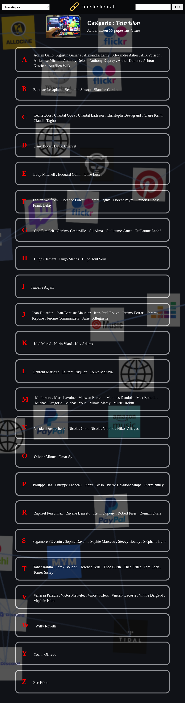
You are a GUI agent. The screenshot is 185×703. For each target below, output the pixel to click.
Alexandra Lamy (96, 55)
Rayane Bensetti (78, 513)
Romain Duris (150, 513)
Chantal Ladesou (91, 115)
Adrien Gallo (44, 55)
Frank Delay (42, 205)
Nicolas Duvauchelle (49, 428)
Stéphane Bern (154, 541)
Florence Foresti (73, 200)
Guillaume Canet (119, 231)
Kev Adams (84, 344)
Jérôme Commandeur (63, 318)
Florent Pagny (99, 200)
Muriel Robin (123, 403)
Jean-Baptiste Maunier (73, 313)
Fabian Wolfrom (45, 200)
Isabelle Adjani (42, 287)
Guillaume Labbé (148, 231)
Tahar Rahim (43, 567)
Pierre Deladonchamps (124, 485)
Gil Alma (96, 231)
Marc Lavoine (65, 397)
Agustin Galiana (68, 55)
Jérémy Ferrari (133, 313)
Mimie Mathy (100, 403)
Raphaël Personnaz (48, 513)
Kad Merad (42, 344)
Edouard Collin (69, 174)
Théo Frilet (132, 567)
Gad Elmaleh (44, 231)
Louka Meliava (101, 372)
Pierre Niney (154, 485)
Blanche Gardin (106, 90)
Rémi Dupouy (104, 513)
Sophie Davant (76, 541)
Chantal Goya (64, 115)
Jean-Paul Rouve (106, 313)
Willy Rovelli (45, 626)
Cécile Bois (42, 115)
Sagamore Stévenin (47, 541)
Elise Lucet (93, 174)
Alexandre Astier (125, 55)
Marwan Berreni (91, 397)
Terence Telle (90, 567)
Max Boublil (146, 397)
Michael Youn (76, 403)
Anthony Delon (75, 60)
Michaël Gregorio (48, 403)
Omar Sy (65, 457)
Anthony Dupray (102, 60)
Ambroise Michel (47, 60)
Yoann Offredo (45, 654)
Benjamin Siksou (77, 90)
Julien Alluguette (95, 318)
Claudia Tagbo (45, 120)
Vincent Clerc (98, 595)
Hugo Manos (69, 259)
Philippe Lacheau (68, 485)
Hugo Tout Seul (94, 259)
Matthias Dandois (120, 397)
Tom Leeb (151, 567)
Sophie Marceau (102, 541)
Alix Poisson (150, 55)
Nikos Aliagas (128, 428)
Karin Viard (63, 344)
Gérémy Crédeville (71, 231)
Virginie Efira (44, 600)
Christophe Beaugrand (124, 115)
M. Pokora (43, 397)
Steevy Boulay (129, 541)
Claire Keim (153, 115)
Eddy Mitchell (44, 174)
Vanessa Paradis (46, 595)
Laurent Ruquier (74, 372)
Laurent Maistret (46, 372)
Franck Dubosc (147, 200)
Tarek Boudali (66, 567)
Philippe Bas (42, 485)
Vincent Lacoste (124, 595)
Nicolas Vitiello (102, 428)
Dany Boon (42, 146)
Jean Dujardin (42, 313)
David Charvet (65, 146)
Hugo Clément (45, 259)
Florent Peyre (123, 200)
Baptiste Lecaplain (47, 90)
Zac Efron (41, 682)
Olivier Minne (45, 457)
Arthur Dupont (129, 60)
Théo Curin (112, 567)
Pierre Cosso (94, 485)
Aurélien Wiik (59, 66)
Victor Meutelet (73, 595)
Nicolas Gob (78, 428)
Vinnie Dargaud (151, 595)
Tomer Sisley (43, 572)
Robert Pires (127, 513)
